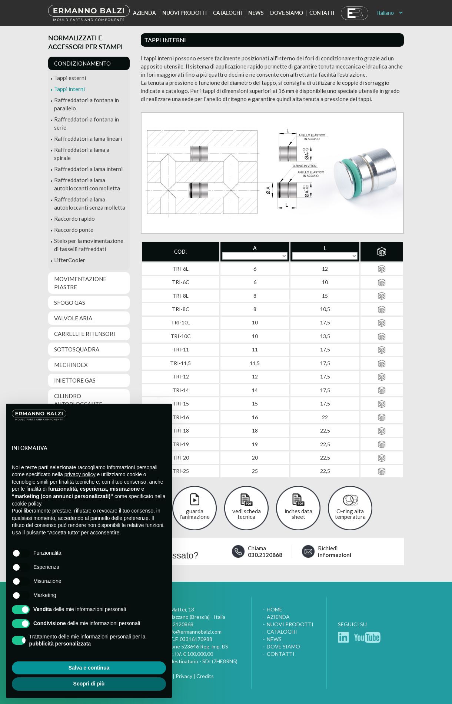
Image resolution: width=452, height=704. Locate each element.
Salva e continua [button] (89, 668)
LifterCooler (69, 260)
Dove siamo (286, 13)
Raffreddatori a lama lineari (88, 138)
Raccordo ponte (73, 229)
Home (274, 609)
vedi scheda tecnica (246, 514)
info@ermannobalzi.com (194, 631)
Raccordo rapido (74, 218)
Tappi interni (69, 89)
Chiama (265, 551)
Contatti (321, 13)
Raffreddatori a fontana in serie (86, 123)
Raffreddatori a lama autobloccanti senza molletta (89, 203)
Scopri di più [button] (89, 684)
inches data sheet (298, 514)
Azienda (144, 13)
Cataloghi (227, 13)
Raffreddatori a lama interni (88, 169)
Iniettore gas (75, 380)
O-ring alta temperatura (350, 514)
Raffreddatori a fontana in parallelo (86, 104)
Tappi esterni (70, 77)
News (256, 13)
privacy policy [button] (80, 474)
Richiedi (334, 551)
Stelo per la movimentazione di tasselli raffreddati (88, 244)
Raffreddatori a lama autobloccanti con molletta (87, 184)
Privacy (184, 676)
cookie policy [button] (26, 504)
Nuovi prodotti (184, 13)
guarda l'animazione (194, 514)
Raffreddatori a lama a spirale (81, 153)
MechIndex (71, 364)
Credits (205, 676)
